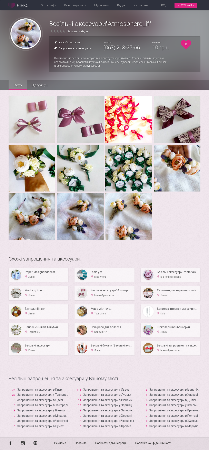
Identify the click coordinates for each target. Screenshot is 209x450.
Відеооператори (75, 5)
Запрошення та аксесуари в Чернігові (42, 420)
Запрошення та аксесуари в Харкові (173, 394)
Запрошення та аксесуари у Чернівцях (109, 405)
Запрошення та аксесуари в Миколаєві (43, 415)
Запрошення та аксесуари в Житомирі (175, 420)
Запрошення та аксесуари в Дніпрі (172, 400)
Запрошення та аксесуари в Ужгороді (42, 405)
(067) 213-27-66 (121, 48)
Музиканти (101, 5)
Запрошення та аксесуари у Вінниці (41, 410)
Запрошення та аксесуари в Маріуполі (175, 426)
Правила (81, 443)
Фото (18, 85)
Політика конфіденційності (153, 443)
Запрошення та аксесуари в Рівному (107, 400)
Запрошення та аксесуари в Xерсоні (107, 415)
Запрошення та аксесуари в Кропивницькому (114, 426)
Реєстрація (186, 5)
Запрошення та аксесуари (75, 48)
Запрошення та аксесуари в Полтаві (173, 415)
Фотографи (48, 5)
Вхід (164, 5)
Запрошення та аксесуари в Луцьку (107, 394)
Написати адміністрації (111, 443)
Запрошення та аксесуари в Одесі (40, 400)
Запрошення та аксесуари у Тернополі (43, 394)
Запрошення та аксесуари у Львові (106, 389)
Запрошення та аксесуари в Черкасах (108, 420)
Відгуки (40, 85)
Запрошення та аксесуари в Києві (39, 389)
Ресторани (141, 5)
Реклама (60, 443)
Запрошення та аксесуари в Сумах (40, 426)
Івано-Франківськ (69, 42)
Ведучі (121, 5)
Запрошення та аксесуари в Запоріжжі (109, 410)
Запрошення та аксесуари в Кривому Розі (177, 410)
